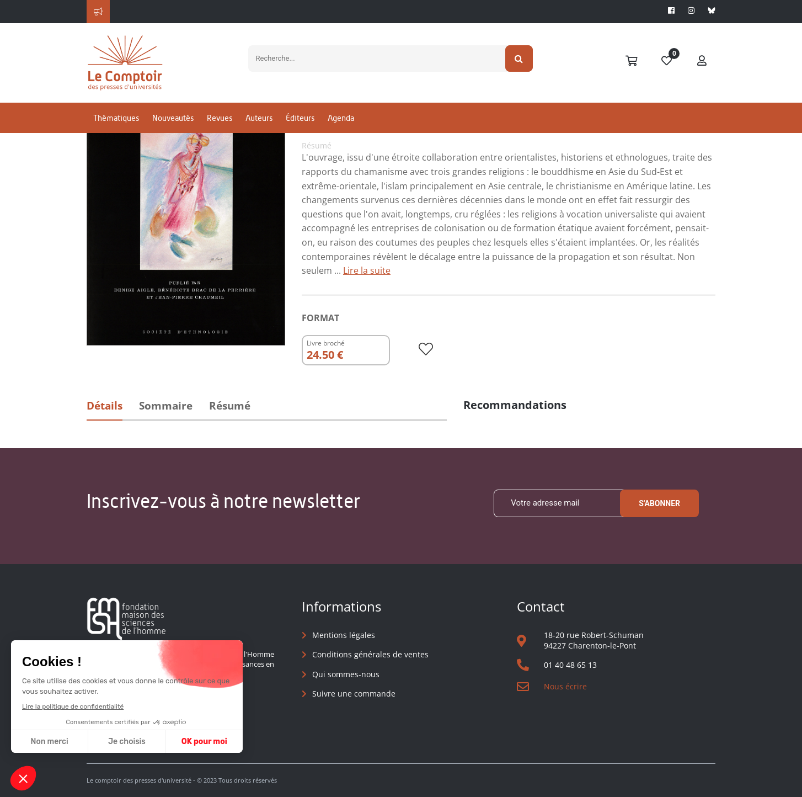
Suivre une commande (353, 693)
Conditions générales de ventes (370, 654)
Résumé (229, 405)
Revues (219, 118)
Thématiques (116, 118)
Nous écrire (565, 686)
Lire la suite (367, 270)
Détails (104, 405)
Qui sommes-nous (345, 674)
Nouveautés (173, 118)
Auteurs (258, 118)
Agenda (341, 118)
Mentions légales (343, 635)
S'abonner (659, 503)
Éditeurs (300, 118)
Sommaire (166, 405)
